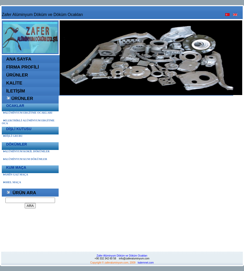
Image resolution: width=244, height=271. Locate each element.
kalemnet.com (146, 262)
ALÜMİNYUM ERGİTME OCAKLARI (27, 112)
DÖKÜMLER (16, 144)
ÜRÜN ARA (21, 192)
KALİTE (14, 83)
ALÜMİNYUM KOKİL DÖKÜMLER (26, 151)
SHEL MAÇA (12, 182)
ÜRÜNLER (17, 75)
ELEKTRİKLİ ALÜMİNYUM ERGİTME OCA (28, 122)
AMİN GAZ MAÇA (15, 174)
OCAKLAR (15, 106)
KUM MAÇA (16, 167)
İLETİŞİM (15, 91)
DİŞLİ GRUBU (13, 135)
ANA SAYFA (18, 59)
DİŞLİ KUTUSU (18, 129)
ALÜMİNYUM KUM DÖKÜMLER (25, 159)
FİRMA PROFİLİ (22, 67)
